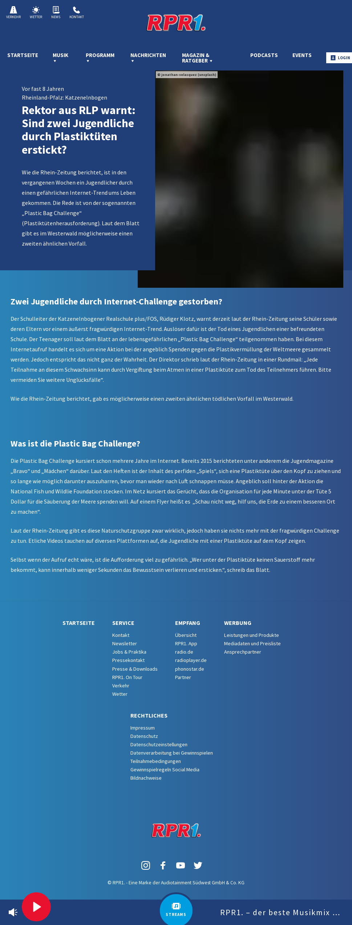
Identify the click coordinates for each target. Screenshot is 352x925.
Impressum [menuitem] (142, 727)
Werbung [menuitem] (237, 622)
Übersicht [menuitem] (186, 635)
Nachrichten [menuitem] (148, 57)
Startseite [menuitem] (22, 55)
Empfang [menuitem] (187, 622)
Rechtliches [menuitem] (148, 715)
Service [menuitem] (123, 622)
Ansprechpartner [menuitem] (242, 652)
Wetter (36, 12)
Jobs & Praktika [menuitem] (129, 652)
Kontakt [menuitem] (120, 635)
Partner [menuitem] (183, 677)
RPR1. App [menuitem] (186, 643)
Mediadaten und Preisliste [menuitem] (252, 643)
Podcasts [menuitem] (264, 55)
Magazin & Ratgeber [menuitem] (197, 58)
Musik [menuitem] (60, 57)
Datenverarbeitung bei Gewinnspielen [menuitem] (171, 753)
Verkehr (13, 12)
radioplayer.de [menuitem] (191, 660)
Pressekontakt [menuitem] (128, 660)
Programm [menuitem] (100, 57)
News (55, 12)
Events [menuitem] (302, 55)
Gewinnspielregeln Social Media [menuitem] (164, 769)
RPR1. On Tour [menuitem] (127, 677)
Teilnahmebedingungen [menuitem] (155, 761)
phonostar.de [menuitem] (189, 669)
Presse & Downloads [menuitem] (135, 669)
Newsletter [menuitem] (124, 643)
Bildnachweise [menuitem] (146, 778)
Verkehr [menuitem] (120, 685)
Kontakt (76, 12)
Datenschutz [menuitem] (144, 736)
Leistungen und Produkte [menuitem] (251, 635)
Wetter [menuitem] (120, 694)
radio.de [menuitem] (184, 652)
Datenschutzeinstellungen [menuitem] (158, 744)
